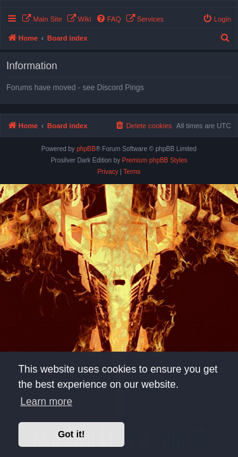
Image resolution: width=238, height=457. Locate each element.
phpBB (86, 148)
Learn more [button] (46, 401)
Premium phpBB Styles (154, 160)
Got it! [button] (71, 434)
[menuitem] (42, 19)
